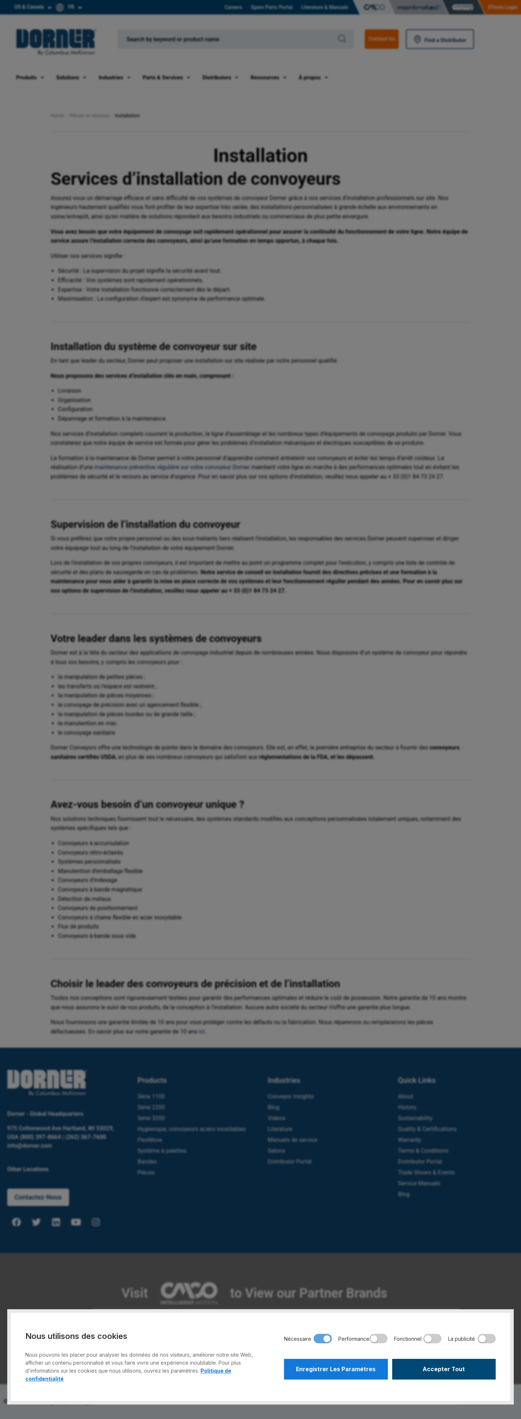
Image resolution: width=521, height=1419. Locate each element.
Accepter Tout (444, 1369)
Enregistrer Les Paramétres (336, 1369)
